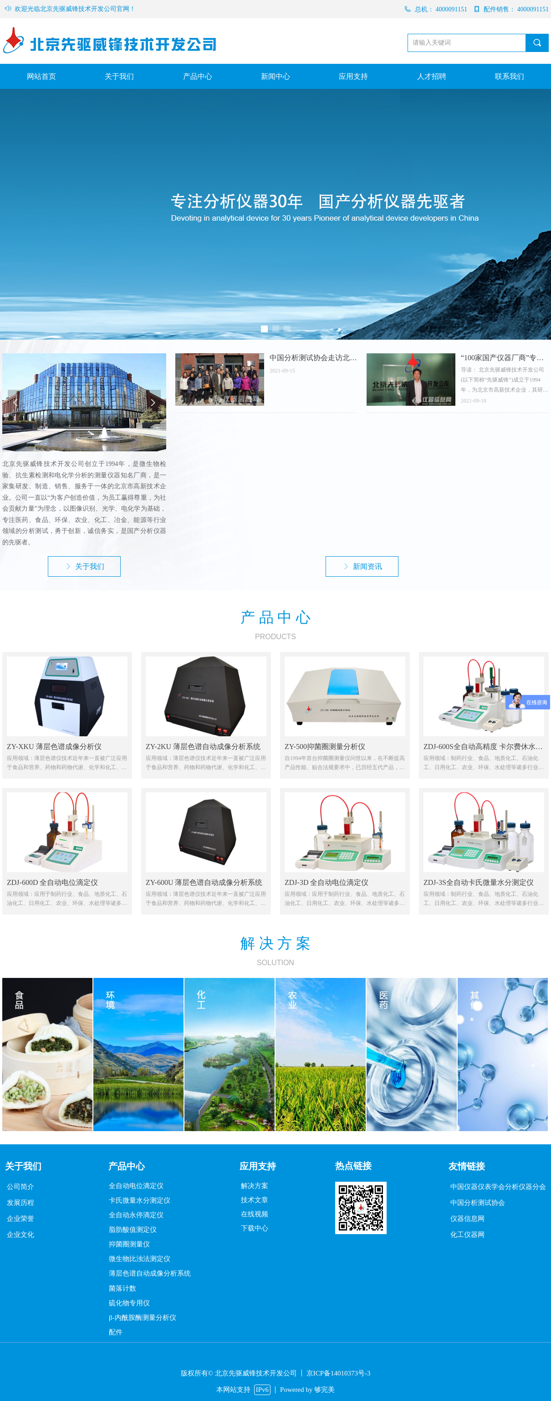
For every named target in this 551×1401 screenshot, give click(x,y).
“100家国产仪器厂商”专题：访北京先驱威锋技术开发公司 (504, 358)
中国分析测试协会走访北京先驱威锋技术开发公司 (313, 358)
